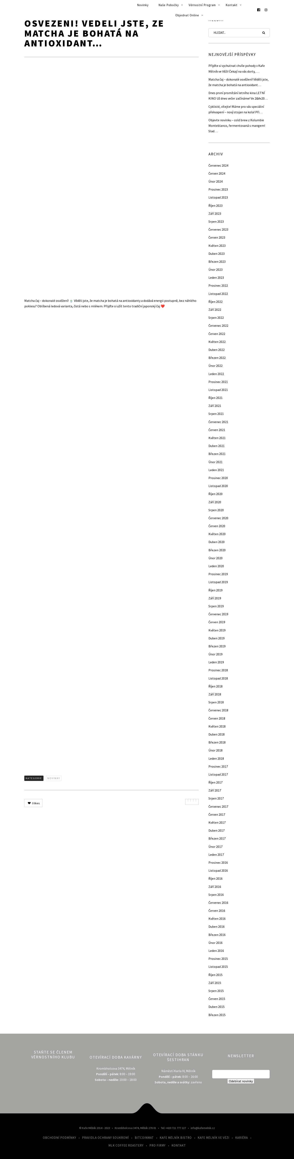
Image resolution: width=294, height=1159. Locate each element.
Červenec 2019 (218, 614)
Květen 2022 (217, 342)
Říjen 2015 (215, 975)
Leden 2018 (216, 758)
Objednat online (187, 15)
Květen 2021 (217, 438)
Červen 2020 (216, 526)
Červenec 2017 (218, 806)
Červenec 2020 (218, 518)
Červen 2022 (216, 334)
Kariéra (241, 1138)
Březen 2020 (217, 550)
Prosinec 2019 (218, 574)
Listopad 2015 (218, 967)
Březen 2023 (217, 261)
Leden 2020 (216, 566)
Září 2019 (214, 598)
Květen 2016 (217, 918)
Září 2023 (214, 213)
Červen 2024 (216, 173)
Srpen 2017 (216, 798)
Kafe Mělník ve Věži (213, 1138)
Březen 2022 (217, 358)
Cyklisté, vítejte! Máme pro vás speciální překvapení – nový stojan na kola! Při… (236, 109)
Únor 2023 (215, 269)
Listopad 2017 (218, 774)
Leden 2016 (216, 951)
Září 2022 (214, 310)
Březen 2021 (217, 454)
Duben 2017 (216, 830)
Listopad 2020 (218, 486)
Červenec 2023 (218, 229)
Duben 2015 (216, 1007)
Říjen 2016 (215, 878)
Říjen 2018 (215, 686)
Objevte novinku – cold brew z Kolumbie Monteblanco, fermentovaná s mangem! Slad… (236, 125)
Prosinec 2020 (218, 478)
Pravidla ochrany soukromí (105, 1138)
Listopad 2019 (218, 582)
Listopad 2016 (218, 870)
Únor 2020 (215, 558)
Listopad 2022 (218, 294)
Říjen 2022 (215, 302)
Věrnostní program (202, 5)
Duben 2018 (216, 734)
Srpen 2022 (216, 318)
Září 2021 (214, 406)
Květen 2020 (217, 534)
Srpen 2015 (216, 991)
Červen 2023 (216, 237)
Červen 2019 (216, 622)
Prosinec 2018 (218, 670)
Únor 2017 (215, 847)
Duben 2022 (216, 350)
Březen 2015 (217, 1015)
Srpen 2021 (216, 414)
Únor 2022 (215, 366)
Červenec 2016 (218, 903)
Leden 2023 (216, 277)
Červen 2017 (216, 814)
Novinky (143, 5)
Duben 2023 (216, 254)
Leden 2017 (216, 854)
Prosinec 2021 (218, 382)
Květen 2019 (217, 630)
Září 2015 (214, 983)
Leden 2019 (216, 662)
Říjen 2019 (215, 590)
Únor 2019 (215, 654)
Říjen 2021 (215, 398)
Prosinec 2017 (218, 766)
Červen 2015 (216, 999)
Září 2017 (214, 790)
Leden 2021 (216, 470)
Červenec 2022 (218, 325)
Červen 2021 (216, 430)
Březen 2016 (217, 935)
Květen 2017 (217, 822)
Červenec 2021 (218, 422)
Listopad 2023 (218, 197)
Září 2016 (214, 887)
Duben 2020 (216, 542)
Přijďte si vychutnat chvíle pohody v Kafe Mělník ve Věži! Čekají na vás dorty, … (236, 68)
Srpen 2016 (216, 895)
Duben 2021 (216, 446)
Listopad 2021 (218, 390)
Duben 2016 (216, 926)
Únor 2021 (215, 462)
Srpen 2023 (216, 221)
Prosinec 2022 (218, 285)
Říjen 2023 (215, 205)
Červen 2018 (216, 718)
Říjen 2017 (215, 782)
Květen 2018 (217, 726)
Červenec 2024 (218, 165)
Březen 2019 (217, 646)
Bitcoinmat (144, 1138)
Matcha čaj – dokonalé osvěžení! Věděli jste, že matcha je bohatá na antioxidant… (238, 82)
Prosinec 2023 (218, 189)
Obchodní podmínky (59, 1138)
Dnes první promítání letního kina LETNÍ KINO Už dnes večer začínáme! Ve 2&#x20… (238, 95)
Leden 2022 (216, 374)
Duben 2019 (216, 638)
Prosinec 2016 (218, 862)
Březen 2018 (217, 742)
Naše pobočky (168, 5)
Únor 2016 (215, 943)
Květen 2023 (217, 246)
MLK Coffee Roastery (126, 1145)
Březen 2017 (217, 838)
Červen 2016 (216, 911)
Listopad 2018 (218, 678)
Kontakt (231, 5)
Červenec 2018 (218, 710)
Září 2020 (214, 502)
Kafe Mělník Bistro (176, 1138)
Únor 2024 (215, 181)
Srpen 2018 (216, 702)
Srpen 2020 (216, 510)
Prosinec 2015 (218, 959)
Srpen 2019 (216, 606)
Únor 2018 (215, 750)
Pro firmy (157, 1145)
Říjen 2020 (215, 494)
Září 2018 (214, 694)
